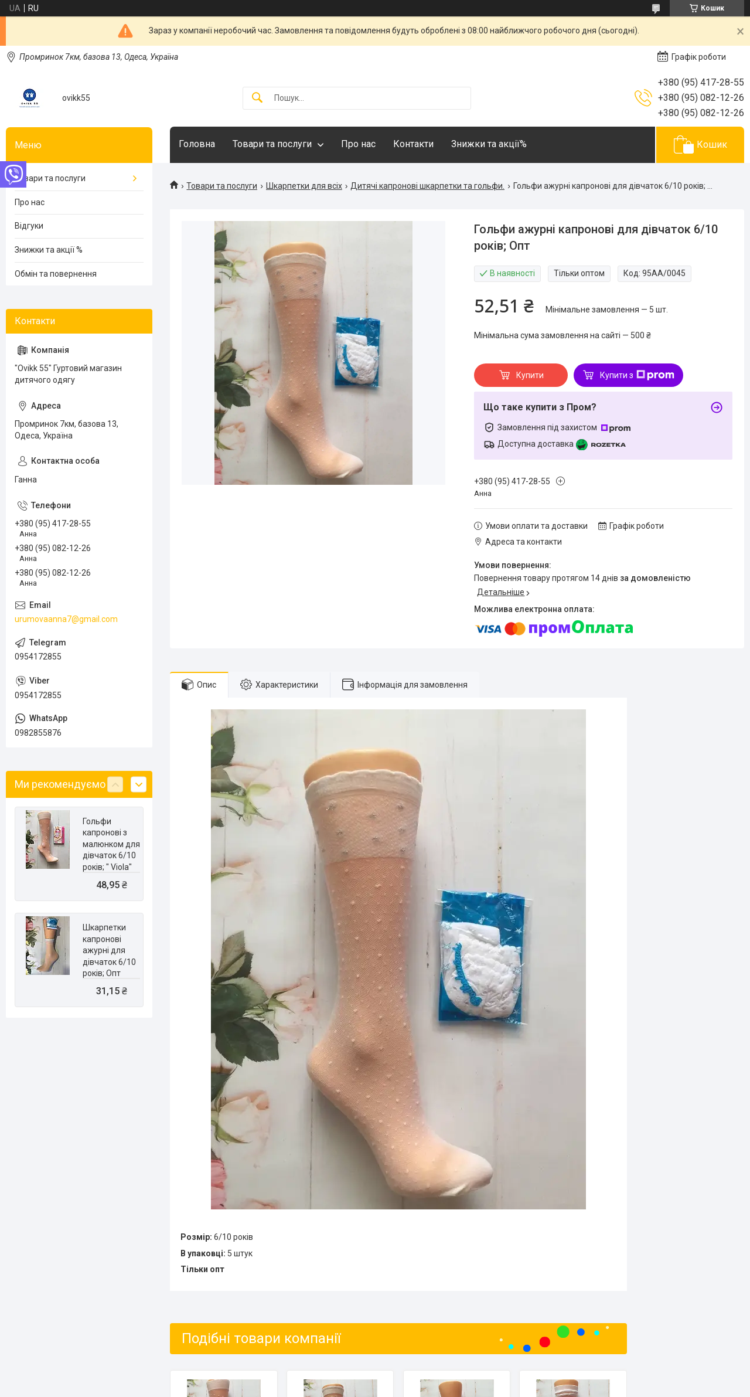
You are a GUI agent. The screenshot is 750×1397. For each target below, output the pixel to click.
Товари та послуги (272, 143)
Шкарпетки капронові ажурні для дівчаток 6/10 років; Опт (109, 950)
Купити (530, 375)
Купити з (637, 375)
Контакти (413, 143)
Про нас (358, 143)
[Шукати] (257, 98)
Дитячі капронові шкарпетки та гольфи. (427, 186)
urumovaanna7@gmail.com (66, 619)
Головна (197, 143)
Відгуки (29, 225)
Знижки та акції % (49, 249)
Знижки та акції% (489, 143)
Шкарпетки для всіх (304, 186)
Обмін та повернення (56, 273)
